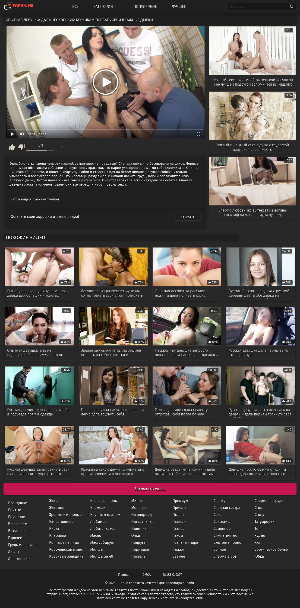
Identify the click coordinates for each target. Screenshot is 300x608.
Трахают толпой (46, 199)
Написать (187, 217)
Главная (124, 575)
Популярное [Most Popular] (145, 6)
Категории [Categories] (106, 6)
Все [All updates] (75, 6)
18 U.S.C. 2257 (172, 575)
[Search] (292, 7)
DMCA (146, 575)
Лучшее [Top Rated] (179, 6)
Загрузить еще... (150, 489)
